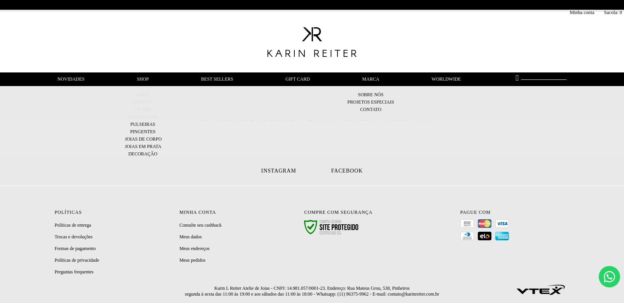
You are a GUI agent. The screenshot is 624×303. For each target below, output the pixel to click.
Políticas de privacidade (76, 260)
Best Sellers (217, 79)
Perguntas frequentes (73, 272)
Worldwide (446, 79)
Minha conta (582, 12)
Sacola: (613, 12)
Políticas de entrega (72, 225)
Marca (370, 79)
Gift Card (297, 79)
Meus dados (190, 237)
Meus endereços (194, 248)
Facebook (347, 171)
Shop (143, 79)
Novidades (71, 79)
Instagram (278, 171)
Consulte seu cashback (200, 225)
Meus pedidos (192, 260)
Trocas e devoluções (73, 237)
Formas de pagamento (75, 248)
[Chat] (609, 276)
